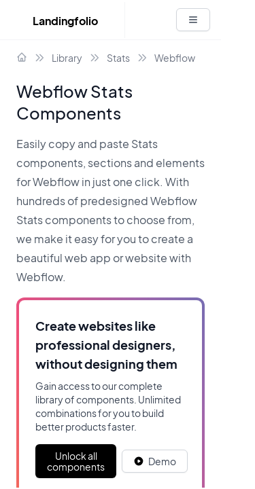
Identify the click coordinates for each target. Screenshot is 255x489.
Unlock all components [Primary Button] (76, 461)
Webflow (174, 58)
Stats (118, 58)
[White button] (193, 19)
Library (67, 58)
